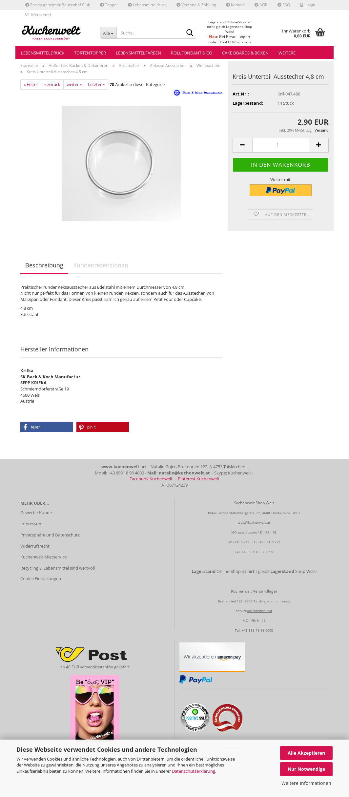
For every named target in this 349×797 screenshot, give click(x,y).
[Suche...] (108, 33)
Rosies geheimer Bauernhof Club (57, 5)
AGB (261, 5)
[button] (242, 145)
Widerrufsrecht (35, 546)
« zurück (52, 84)
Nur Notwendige (306, 769)
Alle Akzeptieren (306, 753)
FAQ (283, 5)
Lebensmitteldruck (147, 5)
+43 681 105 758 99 (257, 552)
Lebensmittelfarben (138, 53)
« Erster (31, 84)
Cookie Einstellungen (40, 578)
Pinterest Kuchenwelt (198, 479)
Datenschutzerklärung (193, 771)
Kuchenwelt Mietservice (43, 557)
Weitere (287, 53)
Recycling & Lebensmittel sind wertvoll (57, 568)
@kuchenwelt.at (259, 610)
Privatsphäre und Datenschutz (50, 535)
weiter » (74, 84)
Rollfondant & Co (191, 53)
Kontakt (235, 5)
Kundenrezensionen (100, 265)
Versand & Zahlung (196, 5)
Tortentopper (90, 53)
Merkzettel (38, 14)
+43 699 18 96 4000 (257, 630)
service (241, 610)
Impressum (31, 524)
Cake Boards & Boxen (245, 53)
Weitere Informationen (306, 783)
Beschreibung (44, 265)
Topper (109, 5)
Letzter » (96, 84)
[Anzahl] (280, 145)
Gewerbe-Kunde (36, 512)
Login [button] (307, 5)
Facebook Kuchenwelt (151, 479)
